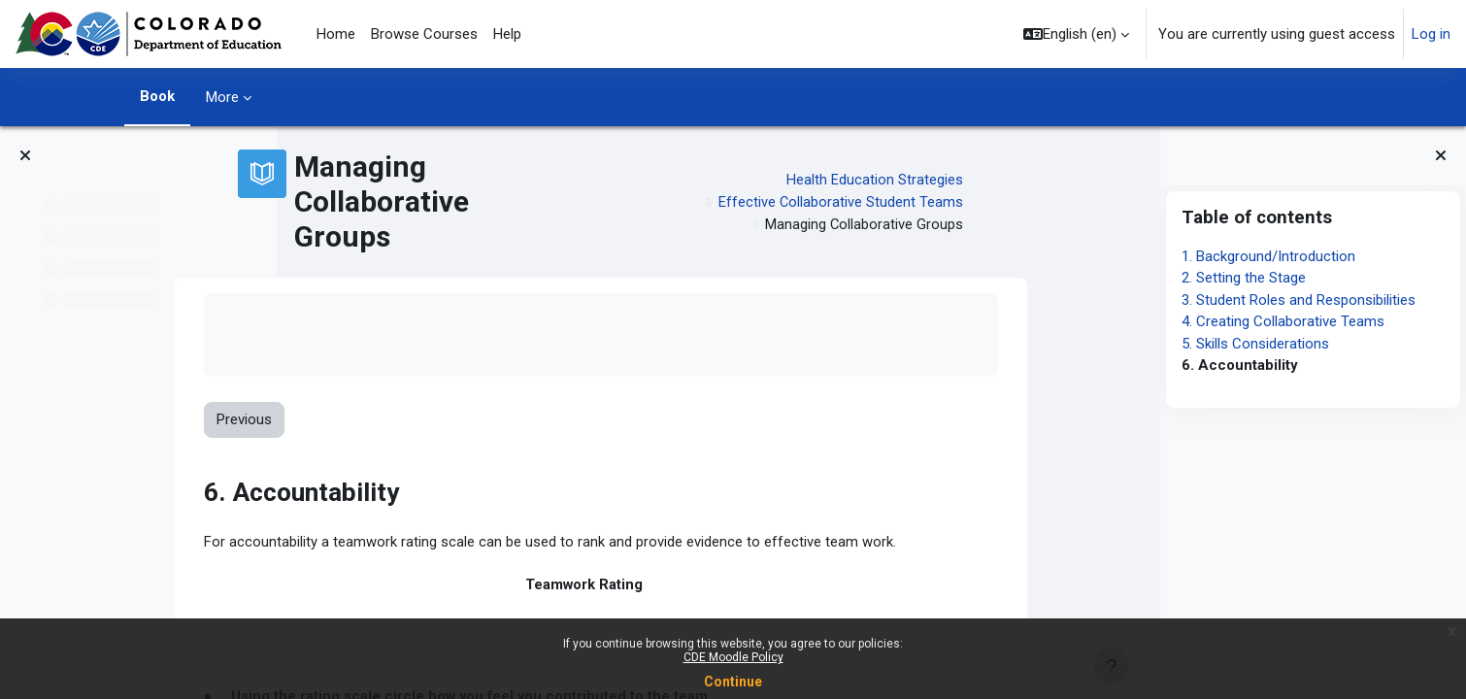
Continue (733, 681)
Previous (361, 420)
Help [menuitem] (507, 34)
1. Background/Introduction (1268, 256)
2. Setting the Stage (1244, 277)
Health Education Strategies (992, 179)
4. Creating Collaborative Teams (1283, 321)
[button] (1076, 34)
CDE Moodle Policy (733, 657)
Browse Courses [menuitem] (424, 34)
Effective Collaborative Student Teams (958, 202)
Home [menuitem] (336, 34)
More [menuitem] (222, 97)
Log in (1431, 34)
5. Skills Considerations (1255, 343)
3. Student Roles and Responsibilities (1299, 300)
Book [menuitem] (157, 96)
